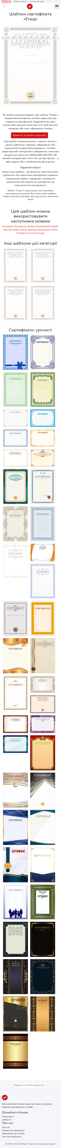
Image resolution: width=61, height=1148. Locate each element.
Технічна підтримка (11, 1136)
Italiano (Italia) (19, 229)
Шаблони (6, 1119)
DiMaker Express (20, 1)
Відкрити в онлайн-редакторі (29, 135)
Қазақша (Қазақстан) (39, 229)
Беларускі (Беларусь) (14, 226)
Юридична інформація (13, 1130)
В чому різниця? (37, 1)
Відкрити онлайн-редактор (29, 1085)
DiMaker (6, 1)
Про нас (6, 1127)
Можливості (8, 1116)
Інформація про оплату (13, 1133)
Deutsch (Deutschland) (38, 226)
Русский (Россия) (35, 233)
